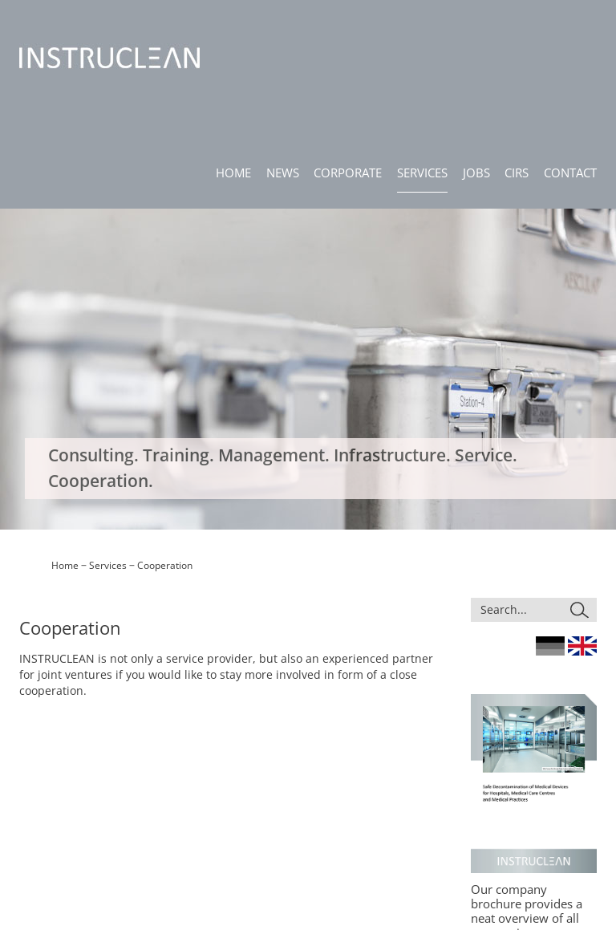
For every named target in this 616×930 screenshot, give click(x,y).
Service (324, 831)
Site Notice (468, 754)
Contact (261, 836)
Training (326, 789)
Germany (550, 333)
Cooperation (164, 252)
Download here (516, 634)
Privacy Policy (474, 767)
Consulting (331, 775)
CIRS (254, 823)
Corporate (267, 781)
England (582, 333)
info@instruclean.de (63, 838)
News (256, 767)
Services (108, 252)
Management (338, 803)
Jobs (253, 808)
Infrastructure (339, 816)
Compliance (470, 781)
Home (65, 252)
